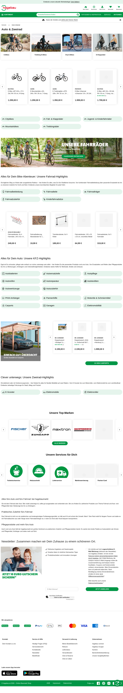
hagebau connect (98, 679)
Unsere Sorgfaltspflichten (100, 691)
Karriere (95, 685)
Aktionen (117, 14)
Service (107, 14)
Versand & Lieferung (69, 674)
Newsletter (35, 688)
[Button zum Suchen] (78, 14)
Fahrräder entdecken (73, 171)
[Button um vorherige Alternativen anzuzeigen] (2, 94)
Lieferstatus (66, 685)
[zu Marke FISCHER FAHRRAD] (21, 462)
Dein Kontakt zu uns (9, 679)
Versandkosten (67, 688)
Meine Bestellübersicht (69, 679)
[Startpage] (9, 8)
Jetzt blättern (75, 2)
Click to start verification (61, 632)
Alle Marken (59, 478)
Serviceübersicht (37, 682)
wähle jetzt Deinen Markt (69, 20)
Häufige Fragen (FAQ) (39, 679)
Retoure (65, 682)
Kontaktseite (36, 685)
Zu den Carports (101, 393)
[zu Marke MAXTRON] (74, 462)
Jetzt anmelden (102, 624)
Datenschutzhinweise (95, 618)
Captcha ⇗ (70, 634)
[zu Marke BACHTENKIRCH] (101, 462)
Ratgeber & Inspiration (91, 14)
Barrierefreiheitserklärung (100, 688)
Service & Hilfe (37, 674)
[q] (56, 14)
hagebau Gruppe (98, 682)
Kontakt (5, 674)
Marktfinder (36, 691)
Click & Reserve (67, 691)
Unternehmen (97, 674)
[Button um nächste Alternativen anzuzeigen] (121, 94)
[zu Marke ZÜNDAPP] (48, 462)
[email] (62, 624)
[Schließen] (120, 20)
